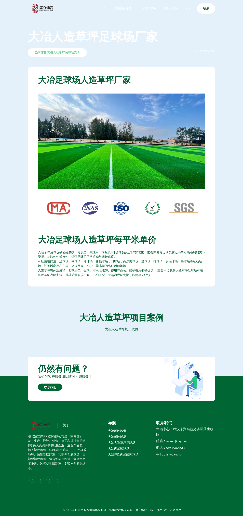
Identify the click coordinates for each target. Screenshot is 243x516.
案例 (188, 8)
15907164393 (205, 51)
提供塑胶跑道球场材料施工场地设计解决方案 (99, 510)
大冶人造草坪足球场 (121, 443)
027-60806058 (177, 448)
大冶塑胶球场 (141, 8)
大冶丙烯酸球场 (118, 448)
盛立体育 (143, 510)
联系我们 (50, 387)
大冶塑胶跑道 (115, 8)
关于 (96, 8)
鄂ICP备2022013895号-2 (171, 510)
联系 (206, 8)
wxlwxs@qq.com (178, 441)
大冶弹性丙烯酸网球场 (123, 454)
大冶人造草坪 (168, 8)
